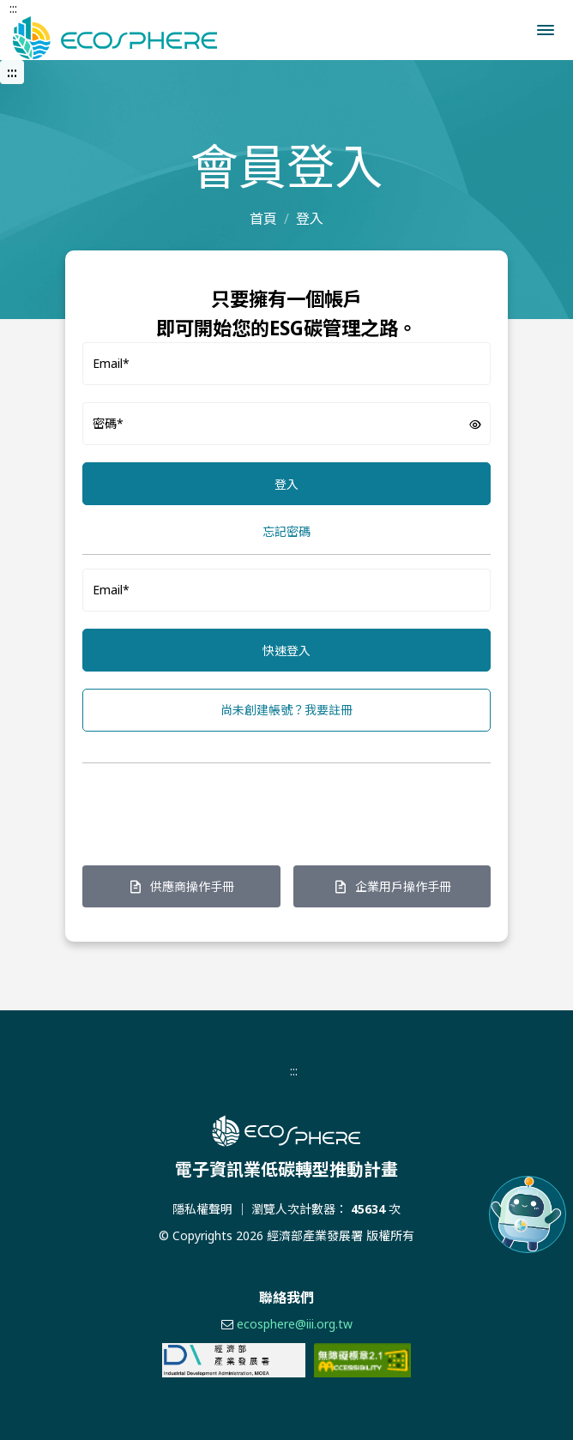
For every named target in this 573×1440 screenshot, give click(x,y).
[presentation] (212, 810)
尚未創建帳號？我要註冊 (286, 710)
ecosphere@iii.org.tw (295, 1324)
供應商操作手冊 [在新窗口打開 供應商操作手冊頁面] (181, 886)
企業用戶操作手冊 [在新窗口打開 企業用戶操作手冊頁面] (392, 886)
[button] (545, 30)
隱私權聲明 (202, 1209)
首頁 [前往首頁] (263, 218)
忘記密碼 (286, 531)
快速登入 (286, 650)
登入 (286, 484)
